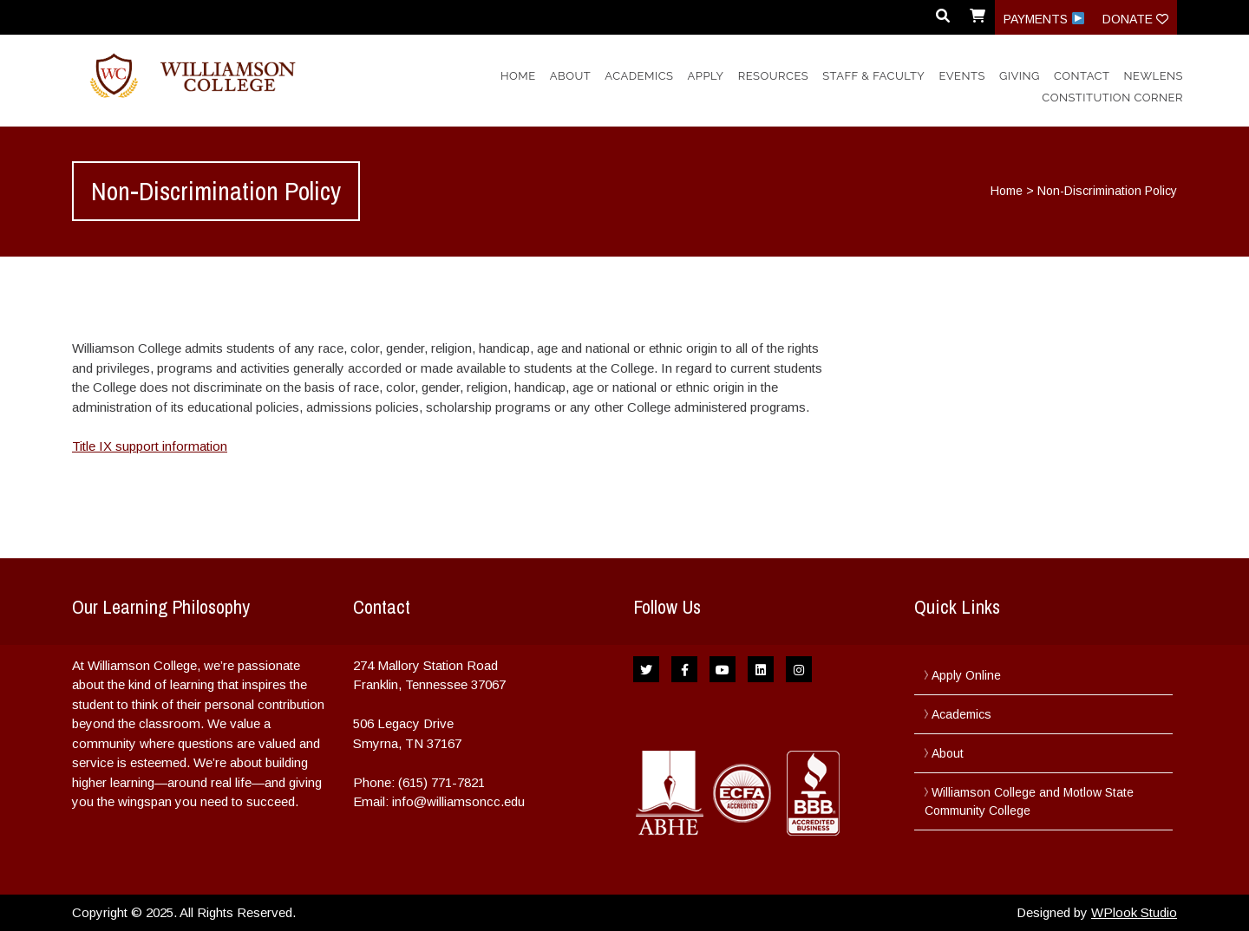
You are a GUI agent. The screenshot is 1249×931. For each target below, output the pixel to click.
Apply (706, 75)
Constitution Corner (1112, 97)
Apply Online (966, 675)
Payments (1044, 19)
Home (518, 75)
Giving (1019, 75)
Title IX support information (149, 446)
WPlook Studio (1134, 912)
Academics (639, 75)
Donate (1135, 19)
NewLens (1153, 75)
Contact (1081, 75)
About (570, 75)
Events (961, 75)
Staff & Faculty (873, 75)
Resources (773, 75)
